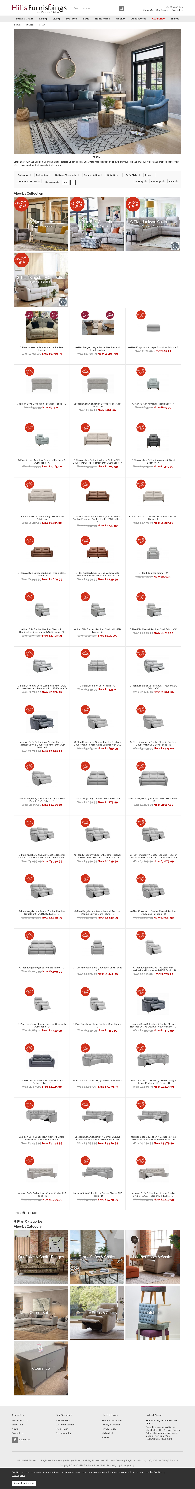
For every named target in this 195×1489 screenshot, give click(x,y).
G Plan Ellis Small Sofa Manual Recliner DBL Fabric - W (153, 688)
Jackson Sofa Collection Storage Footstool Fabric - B (97, 406)
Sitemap (106, 1438)
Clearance (159, 19)
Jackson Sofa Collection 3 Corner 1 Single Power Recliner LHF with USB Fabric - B (97, 1139)
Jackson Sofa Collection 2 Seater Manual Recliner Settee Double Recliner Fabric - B (153, 1026)
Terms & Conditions (112, 1421)
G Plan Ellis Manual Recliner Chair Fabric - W (153, 630)
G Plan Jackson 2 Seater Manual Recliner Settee (42, 349)
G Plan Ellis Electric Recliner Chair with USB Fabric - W (97, 631)
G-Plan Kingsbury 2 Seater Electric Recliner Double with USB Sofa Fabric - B (153, 744)
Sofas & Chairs (23, 19)
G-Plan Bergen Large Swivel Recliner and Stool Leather (97, 349)
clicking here (18, 1476)
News (15, 1430)
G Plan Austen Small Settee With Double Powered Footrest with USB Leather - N (97, 575)
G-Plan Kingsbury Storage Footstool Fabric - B (153, 348)
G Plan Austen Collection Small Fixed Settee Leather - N (42, 575)
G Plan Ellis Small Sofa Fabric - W (97, 686)
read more (166, 1439)
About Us (148, 10)
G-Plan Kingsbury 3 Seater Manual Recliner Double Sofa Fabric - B (153, 913)
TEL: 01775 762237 (173, 6)
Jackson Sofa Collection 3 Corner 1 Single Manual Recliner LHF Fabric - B (153, 1082)
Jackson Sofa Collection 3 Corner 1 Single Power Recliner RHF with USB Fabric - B (153, 1139)
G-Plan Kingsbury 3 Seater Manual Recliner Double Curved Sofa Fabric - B (97, 913)
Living (55, 19)
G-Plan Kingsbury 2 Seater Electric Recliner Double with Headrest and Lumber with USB (97, 744)
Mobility (121, 19)
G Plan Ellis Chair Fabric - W (153, 574)
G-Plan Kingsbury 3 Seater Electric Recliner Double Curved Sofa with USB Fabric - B (97, 857)
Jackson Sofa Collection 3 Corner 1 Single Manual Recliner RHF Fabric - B (41, 1139)
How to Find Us (20, 1421)
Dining (42, 19)
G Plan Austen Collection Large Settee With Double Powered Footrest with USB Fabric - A (97, 462)
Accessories (139, 19)
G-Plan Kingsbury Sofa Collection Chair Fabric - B (97, 970)
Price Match (62, 1430)
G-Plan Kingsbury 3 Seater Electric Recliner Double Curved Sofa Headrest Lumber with (41, 857)
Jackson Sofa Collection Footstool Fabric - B (41, 404)
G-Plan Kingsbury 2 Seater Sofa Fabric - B (97, 799)
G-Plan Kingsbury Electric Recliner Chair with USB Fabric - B (42, 1026)
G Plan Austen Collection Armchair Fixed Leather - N (153, 462)
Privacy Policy (109, 1430)
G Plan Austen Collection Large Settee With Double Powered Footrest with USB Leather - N (97, 520)
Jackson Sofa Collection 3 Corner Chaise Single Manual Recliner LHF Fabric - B (153, 1195)
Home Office (102, 19)
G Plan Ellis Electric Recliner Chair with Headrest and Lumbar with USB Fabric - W (41, 631)
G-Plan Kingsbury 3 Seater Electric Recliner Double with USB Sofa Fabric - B (41, 913)
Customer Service (65, 1425)
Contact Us (177, 10)
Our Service (162, 10)
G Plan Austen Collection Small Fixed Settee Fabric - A (153, 518)
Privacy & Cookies (111, 1425)
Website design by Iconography (117, 1466)
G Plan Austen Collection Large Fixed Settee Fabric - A (42, 518)
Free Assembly (63, 1434)
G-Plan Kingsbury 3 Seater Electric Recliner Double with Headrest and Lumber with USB (153, 857)
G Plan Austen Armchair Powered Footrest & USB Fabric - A (42, 462)
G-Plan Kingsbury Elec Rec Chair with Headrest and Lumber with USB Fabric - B (153, 970)
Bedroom (71, 19)
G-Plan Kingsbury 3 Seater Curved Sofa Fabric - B (153, 800)
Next (34, 1213)
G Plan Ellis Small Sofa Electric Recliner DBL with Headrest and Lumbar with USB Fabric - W (42, 688)
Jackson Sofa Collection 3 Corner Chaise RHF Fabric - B (97, 1195)
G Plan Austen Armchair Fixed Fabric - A (153, 404)
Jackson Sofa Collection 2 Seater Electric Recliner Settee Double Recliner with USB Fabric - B (42, 746)
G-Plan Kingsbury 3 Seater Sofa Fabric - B (41, 968)
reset (66, 183)
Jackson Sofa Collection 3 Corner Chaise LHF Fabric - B (41, 1195)
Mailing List (107, 1434)
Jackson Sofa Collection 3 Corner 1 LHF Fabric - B (97, 1082)
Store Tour (17, 1425)
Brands (176, 19)
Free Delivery (63, 1421)
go (73, 183)
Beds (86, 19)
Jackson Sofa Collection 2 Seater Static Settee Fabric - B (41, 1082)
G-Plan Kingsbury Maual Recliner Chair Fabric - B (97, 1026)
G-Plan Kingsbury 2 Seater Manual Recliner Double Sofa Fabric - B (42, 800)
